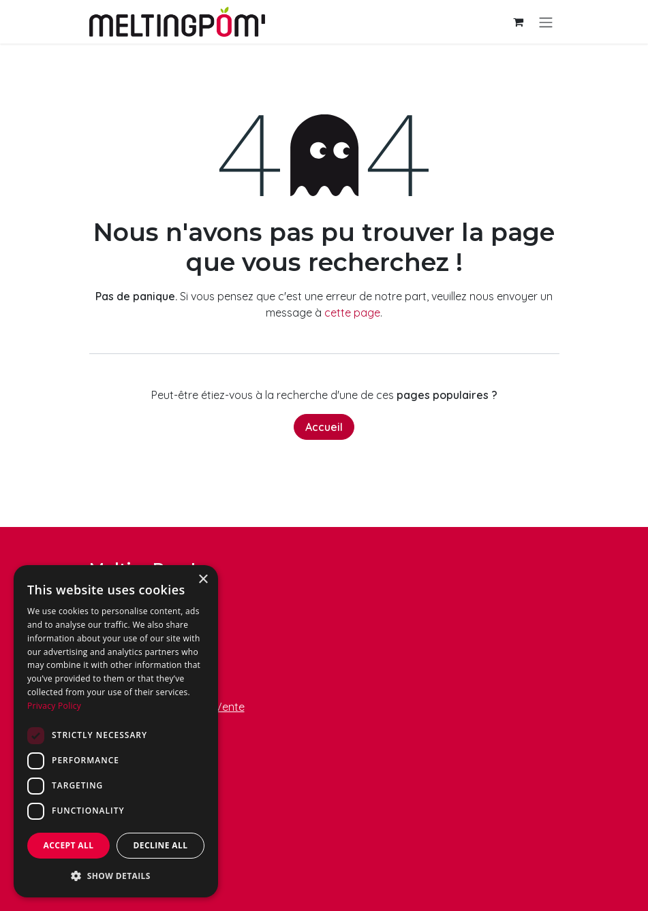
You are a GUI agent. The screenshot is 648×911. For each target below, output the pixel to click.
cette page (352, 312)
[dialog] (116, 731)
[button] (115, 875)
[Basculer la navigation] (545, 21)
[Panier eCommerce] (518, 21)
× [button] (203, 580)
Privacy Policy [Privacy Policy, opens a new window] (54, 706)
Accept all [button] (69, 845)
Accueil (324, 427)
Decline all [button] (161, 845)
